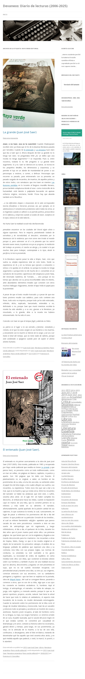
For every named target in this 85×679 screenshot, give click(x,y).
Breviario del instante (69, 467)
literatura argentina (42, 348)
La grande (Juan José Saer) (20, 132)
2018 (74, 392)
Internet (64, 416)
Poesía (63, 440)
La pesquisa (41, 150)
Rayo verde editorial (18, 353)
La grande (45, 467)
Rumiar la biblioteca (68, 556)
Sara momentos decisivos (71, 561)
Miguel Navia (15, 579)
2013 (25, 647)
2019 (64, 394)
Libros (41, 647)
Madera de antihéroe (69, 529)
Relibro (64, 553)
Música (74, 438)
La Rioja (70, 416)
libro (75, 416)
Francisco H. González (11, 656)
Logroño (65, 437)
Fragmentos (67, 412)
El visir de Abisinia (68, 485)
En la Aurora (66, 497)
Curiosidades (76, 402)
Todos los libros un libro (70, 564)
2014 (73, 390)
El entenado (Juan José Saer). (21, 449)
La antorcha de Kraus (69, 511)
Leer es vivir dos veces (69, 520)
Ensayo (69, 410)
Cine (74, 399)
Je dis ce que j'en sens (69, 505)
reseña (65, 442)
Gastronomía (66, 414)
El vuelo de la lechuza (69, 488)
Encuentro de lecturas (69, 499)
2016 (63, 392)
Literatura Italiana (67, 436)
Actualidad (76, 397)
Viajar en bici (66, 567)
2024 (67, 397)
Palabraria (65, 535)
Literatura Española (68, 429)
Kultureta (64, 508)
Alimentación (66, 399)
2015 (78, 390)
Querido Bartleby (67, 550)
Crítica (65, 402)
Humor (76, 414)
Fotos (75, 410)
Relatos (71, 439)
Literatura (66, 421)
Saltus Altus (65, 558)
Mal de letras (66, 532)
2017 (32, 351)
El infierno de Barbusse (70, 482)
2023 (63, 397)
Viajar (64, 445)
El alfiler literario (67, 479)
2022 (80, 395)
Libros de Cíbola (67, 523)
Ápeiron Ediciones (68, 446)
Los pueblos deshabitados (71, 526)
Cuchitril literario (67, 476)
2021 (75, 394)
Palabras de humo (68, 538)
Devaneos (67, 404)
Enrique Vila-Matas (68, 502)
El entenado (29, 150)
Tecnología (73, 443)
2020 (69, 394)
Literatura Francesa (71, 433)
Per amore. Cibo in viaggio (71, 547)
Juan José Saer (28, 348)
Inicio (5, 15)
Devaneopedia (67, 107)
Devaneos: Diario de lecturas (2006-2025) (35, 6)
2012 (63, 390)
